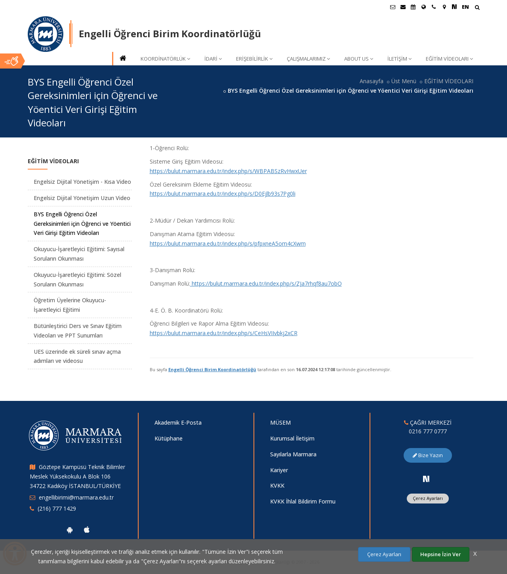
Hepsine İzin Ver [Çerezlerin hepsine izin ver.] (440, 554)
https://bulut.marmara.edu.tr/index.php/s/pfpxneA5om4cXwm (228, 243)
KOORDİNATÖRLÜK (165, 58)
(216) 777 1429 (57, 508)
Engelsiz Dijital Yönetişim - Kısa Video (82, 181)
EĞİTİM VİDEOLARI (449, 58)
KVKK (277, 485)
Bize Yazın (428, 455)
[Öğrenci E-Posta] (392, 7)
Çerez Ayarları (428, 498)
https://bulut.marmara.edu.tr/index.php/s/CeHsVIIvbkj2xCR (223, 333)
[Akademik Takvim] (413, 7)
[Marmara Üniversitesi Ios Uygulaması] (86, 529)
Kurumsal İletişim (292, 438)
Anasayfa (371, 81)
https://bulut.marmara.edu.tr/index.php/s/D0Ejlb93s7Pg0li (222, 193)
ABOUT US (358, 58)
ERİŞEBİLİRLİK (254, 58)
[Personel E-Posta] (403, 7)
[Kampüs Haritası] (444, 7)
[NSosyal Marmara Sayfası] (454, 7)
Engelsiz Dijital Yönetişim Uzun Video (82, 198)
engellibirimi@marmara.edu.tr (76, 497)
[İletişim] (434, 7)
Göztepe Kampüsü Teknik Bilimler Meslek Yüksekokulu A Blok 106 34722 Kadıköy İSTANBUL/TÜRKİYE (77, 476)
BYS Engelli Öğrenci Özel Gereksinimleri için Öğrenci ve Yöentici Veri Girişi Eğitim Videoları (82, 223)
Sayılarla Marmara (293, 454)
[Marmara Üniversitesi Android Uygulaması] (69, 529)
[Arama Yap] (477, 8)
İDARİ (213, 58)
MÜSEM (280, 422)
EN (465, 6)
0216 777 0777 (428, 431)
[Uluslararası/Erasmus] (423, 7)
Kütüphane (168, 438)
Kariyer (279, 470)
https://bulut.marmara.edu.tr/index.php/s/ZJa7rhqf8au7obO (266, 283)
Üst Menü (403, 81)
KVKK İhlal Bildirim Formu (302, 501)
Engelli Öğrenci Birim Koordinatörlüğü (212, 369)
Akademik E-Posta (178, 422)
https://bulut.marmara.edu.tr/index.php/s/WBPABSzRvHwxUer (228, 171)
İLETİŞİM (399, 58)
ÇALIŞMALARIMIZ (308, 58)
